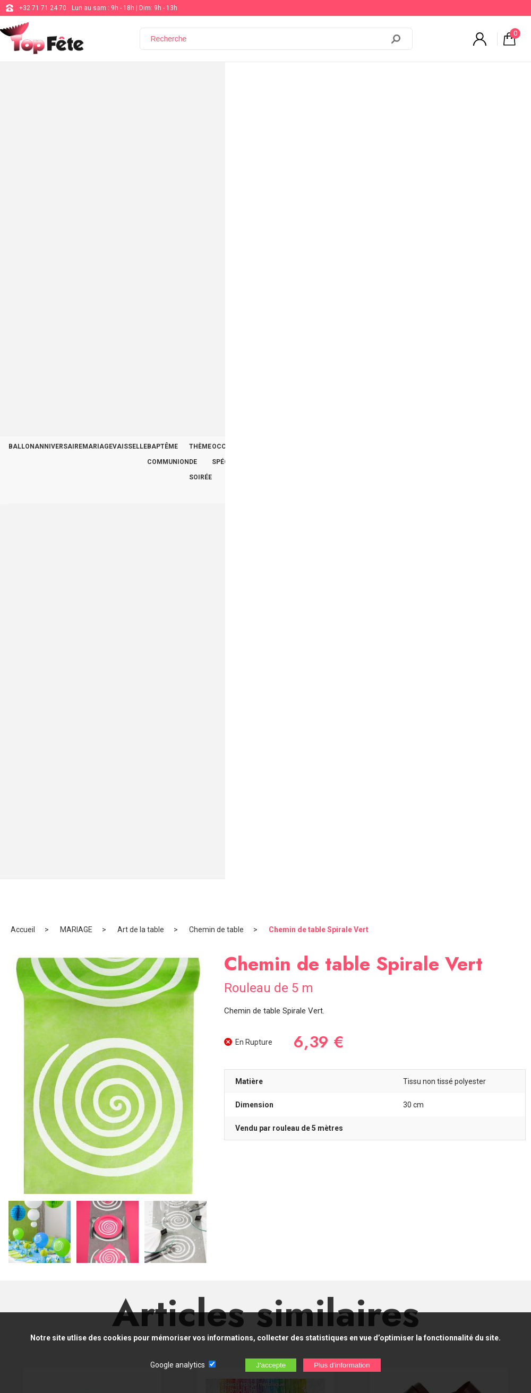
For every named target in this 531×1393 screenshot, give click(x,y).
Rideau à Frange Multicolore (265, 703)
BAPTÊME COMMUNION (217, 80)
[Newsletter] (175, 1304)
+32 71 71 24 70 (42, 8)
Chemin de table (216, 114)
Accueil (23, 114)
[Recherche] (268, 39)
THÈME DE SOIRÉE (290, 80)
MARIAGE (115, 80)
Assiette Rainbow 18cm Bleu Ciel (92, 703)
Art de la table (140, 114)
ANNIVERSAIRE (69, 80)
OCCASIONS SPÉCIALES (363, 80)
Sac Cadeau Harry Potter (265, 935)
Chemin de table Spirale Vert (319, 114)
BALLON (25, 80)
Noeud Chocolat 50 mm (439, 703)
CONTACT (503, 80)
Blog (269, 1208)
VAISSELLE (155, 80)
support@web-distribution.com (307, 1182)
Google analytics (177, 1365)
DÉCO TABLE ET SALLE (444, 80)
